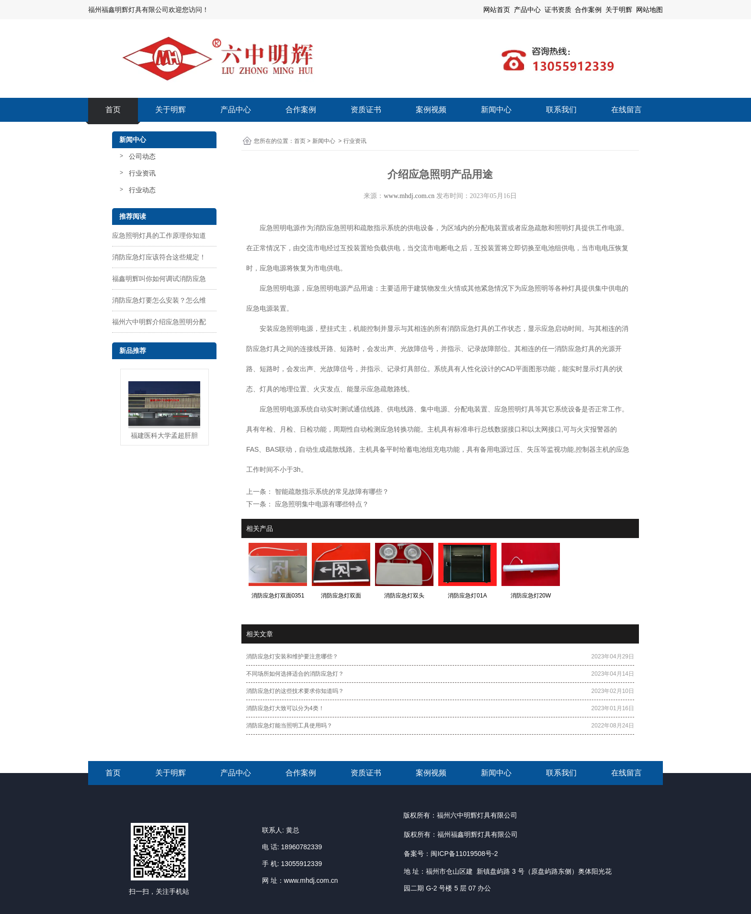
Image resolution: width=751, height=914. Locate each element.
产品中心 (235, 109)
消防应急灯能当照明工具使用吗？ (289, 725)
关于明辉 (618, 9)
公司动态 (142, 156)
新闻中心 (496, 109)
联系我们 (561, 109)
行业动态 (142, 190)
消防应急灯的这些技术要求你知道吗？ (295, 691)
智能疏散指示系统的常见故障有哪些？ (331, 491)
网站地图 (649, 9)
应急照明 (340, 228)
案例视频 (431, 109)
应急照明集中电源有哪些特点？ (321, 504)
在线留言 (626, 109)
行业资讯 (142, 173)
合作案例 (300, 109)
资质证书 (366, 109)
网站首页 (496, 9)
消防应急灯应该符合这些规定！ (159, 257)
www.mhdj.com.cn (409, 195)
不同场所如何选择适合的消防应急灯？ (295, 673)
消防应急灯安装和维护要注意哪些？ (292, 656)
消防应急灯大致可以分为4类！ (285, 708)
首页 (113, 109)
